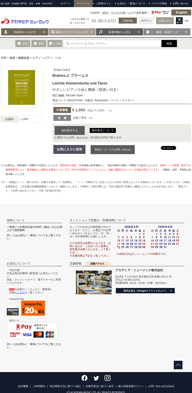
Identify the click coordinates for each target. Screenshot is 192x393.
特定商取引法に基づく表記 (65, 386)
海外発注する (70, 130)
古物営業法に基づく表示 (99, 386)
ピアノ (37, 57)
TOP (3, 57)
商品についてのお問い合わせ (113, 149)
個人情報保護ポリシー (131, 386)
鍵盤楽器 (23, 57)
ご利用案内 (38, 386)
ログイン (146, 20)
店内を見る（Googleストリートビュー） (145, 290)
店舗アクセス (97, 263)
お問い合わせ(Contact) (161, 386)
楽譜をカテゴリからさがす (72, 32)
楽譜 (12, 57)
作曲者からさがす (25, 32)
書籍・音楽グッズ (167, 32)
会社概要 (23, 386)
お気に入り (164, 20)
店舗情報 (128, 20)
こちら (21, 292)
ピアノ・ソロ (52, 57)
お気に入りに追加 (69, 149)
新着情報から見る (119, 32)
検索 (169, 43)
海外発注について (103, 130)
